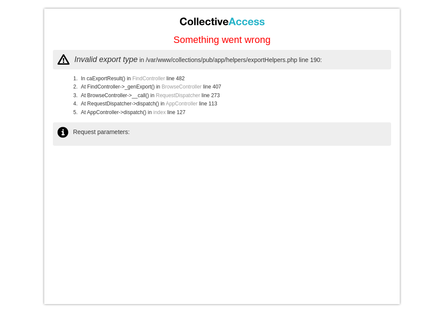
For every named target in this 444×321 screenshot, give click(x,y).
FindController (148, 78)
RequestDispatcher (178, 95)
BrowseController (182, 87)
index (159, 112)
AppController (181, 104)
